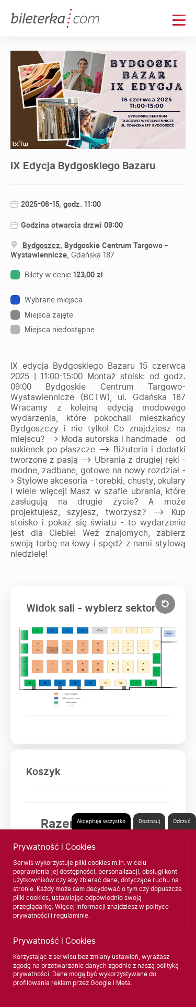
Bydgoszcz (41, 245)
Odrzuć (182, 821)
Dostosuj (149, 821)
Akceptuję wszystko (101, 821)
